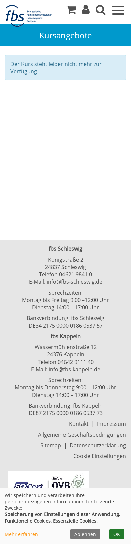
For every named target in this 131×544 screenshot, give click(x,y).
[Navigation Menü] (118, 10)
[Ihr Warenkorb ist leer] (71, 11)
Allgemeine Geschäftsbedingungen (82, 434)
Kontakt (79, 424)
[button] (86, 11)
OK (116, 534)
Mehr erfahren (21, 534)
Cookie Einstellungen (99, 456)
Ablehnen (85, 534)
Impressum (111, 424)
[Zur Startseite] (30, 16)
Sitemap (50, 445)
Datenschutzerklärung (98, 445)
